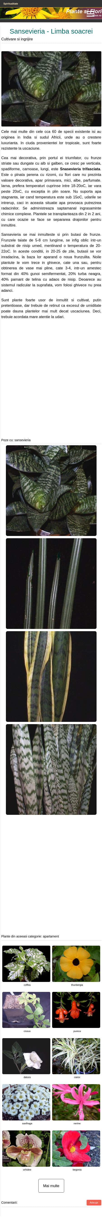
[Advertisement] (48, 378)
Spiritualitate (10, 3)
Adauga (94, 1202)
